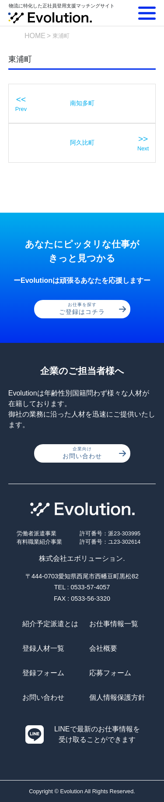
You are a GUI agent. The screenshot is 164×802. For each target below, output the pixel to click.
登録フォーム (43, 673)
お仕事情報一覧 (113, 623)
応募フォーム (110, 673)
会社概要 (103, 648)
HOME (34, 35)
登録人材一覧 (43, 648)
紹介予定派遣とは (50, 623)
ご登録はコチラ (92, 308)
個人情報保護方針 (117, 697)
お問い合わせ (94, 453)
